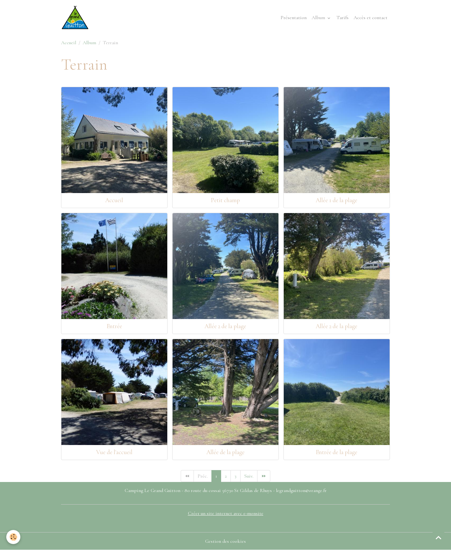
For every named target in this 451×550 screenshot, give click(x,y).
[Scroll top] (438, 537)
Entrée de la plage (336, 452)
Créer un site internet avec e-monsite (225, 513)
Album (319, 17)
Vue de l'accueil (114, 452)
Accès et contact (370, 17)
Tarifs (342, 17)
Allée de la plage (225, 452)
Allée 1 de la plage (336, 200)
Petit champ (225, 200)
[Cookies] (13, 537)
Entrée (114, 326)
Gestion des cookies (225, 541)
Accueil (68, 42)
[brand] (76, 17)
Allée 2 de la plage (225, 326)
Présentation (294, 17)
